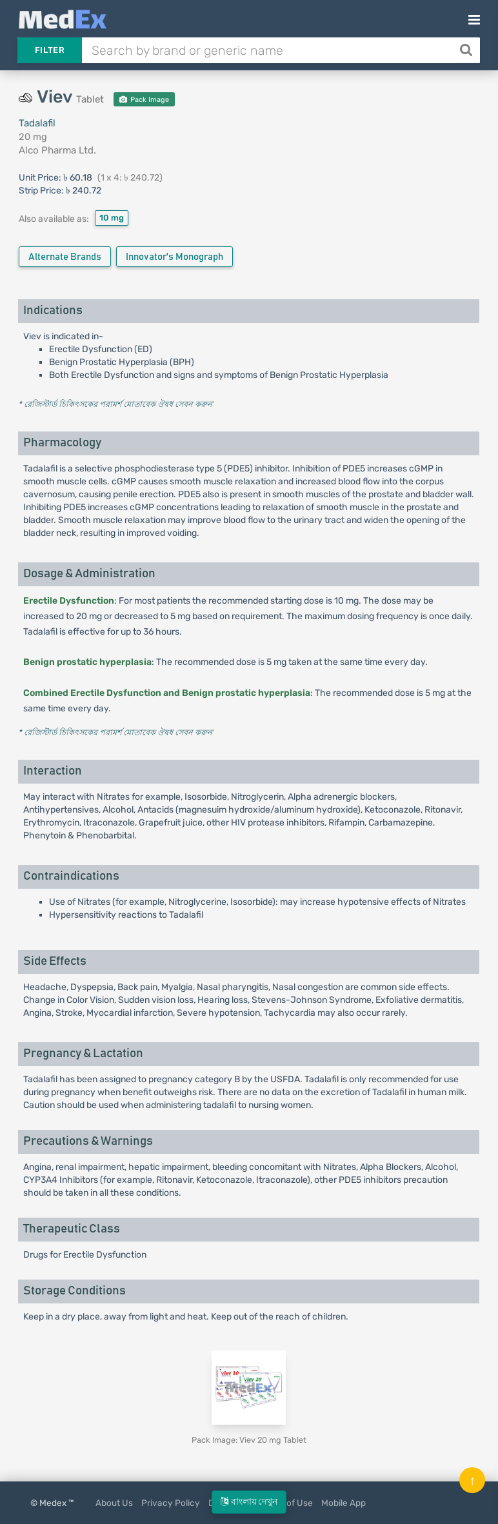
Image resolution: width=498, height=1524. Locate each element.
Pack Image (144, 99)
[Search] (467, 50)
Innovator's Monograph (174, 257)
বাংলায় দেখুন (249, 1502)
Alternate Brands (64, 257)
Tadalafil (37, 123)
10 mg (111, 218)
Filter (50, 50)
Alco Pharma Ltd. (57, 150)
